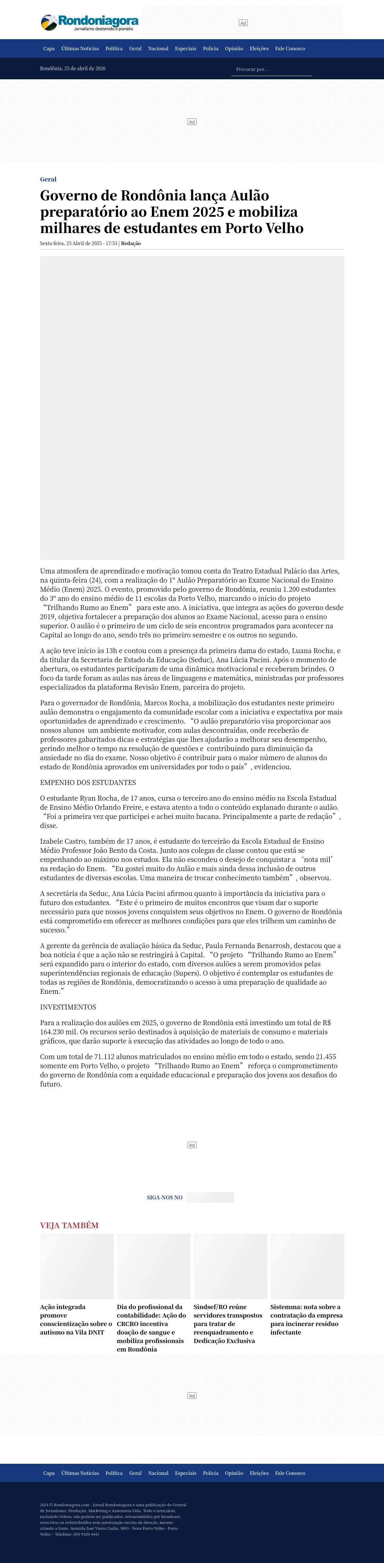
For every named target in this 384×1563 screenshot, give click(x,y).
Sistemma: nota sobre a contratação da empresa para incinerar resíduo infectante (307, 1319)
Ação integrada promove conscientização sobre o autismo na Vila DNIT (76, 1319)
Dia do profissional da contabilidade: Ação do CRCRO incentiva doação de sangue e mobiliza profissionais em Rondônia (151, 1327)
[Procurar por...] (271, 68)
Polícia (211, 48)
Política (114, 48)
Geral (135, 48)
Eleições (259, 48)
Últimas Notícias (80, 48)
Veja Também (69, 1224)
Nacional (158, 48)
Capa (49, 48)
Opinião (234, 48)
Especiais (185, 48)
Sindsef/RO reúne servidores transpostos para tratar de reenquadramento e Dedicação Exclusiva (228, 1323)
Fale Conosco (290, 48)
